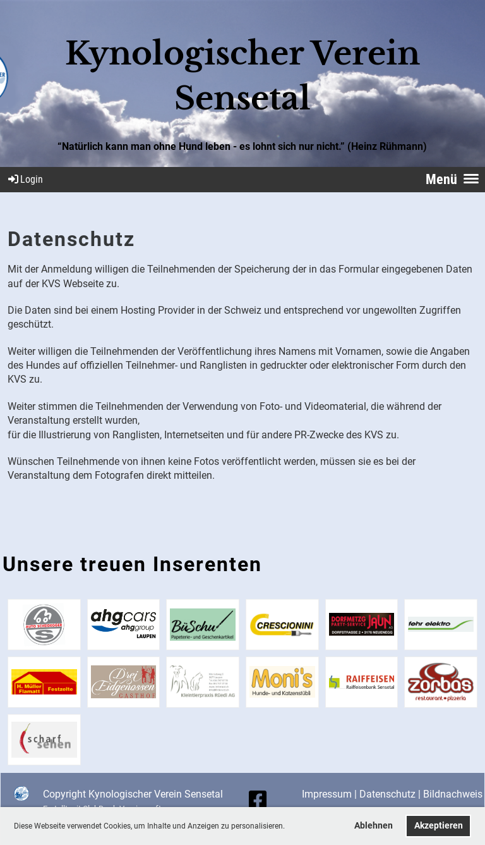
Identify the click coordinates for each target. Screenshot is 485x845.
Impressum (327, 794)
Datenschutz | (391, 794)
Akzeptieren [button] (438, 825)
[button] (288, 827)
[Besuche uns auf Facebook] (257, 800)
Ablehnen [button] (373, 825)
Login (24, 179)
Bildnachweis (452, 794)
